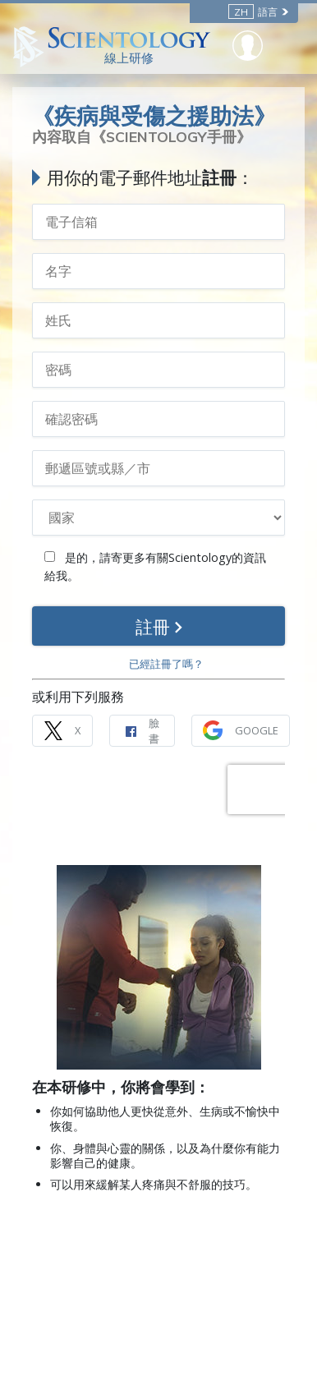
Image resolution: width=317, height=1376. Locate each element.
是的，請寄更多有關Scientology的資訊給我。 (155, 566)
